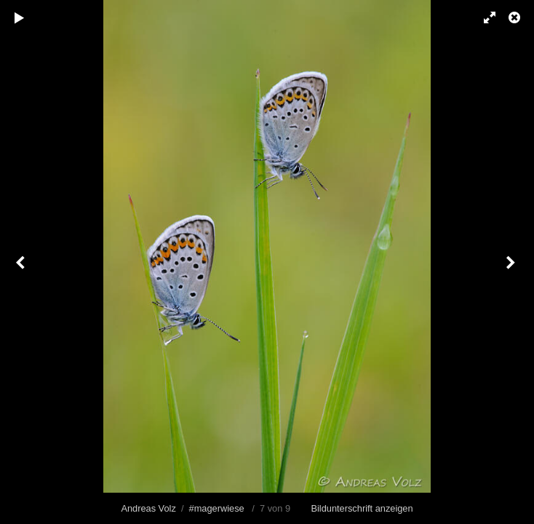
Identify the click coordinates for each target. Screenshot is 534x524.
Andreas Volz (148, 508)
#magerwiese (216, 508)
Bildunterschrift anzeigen (362, 508)
